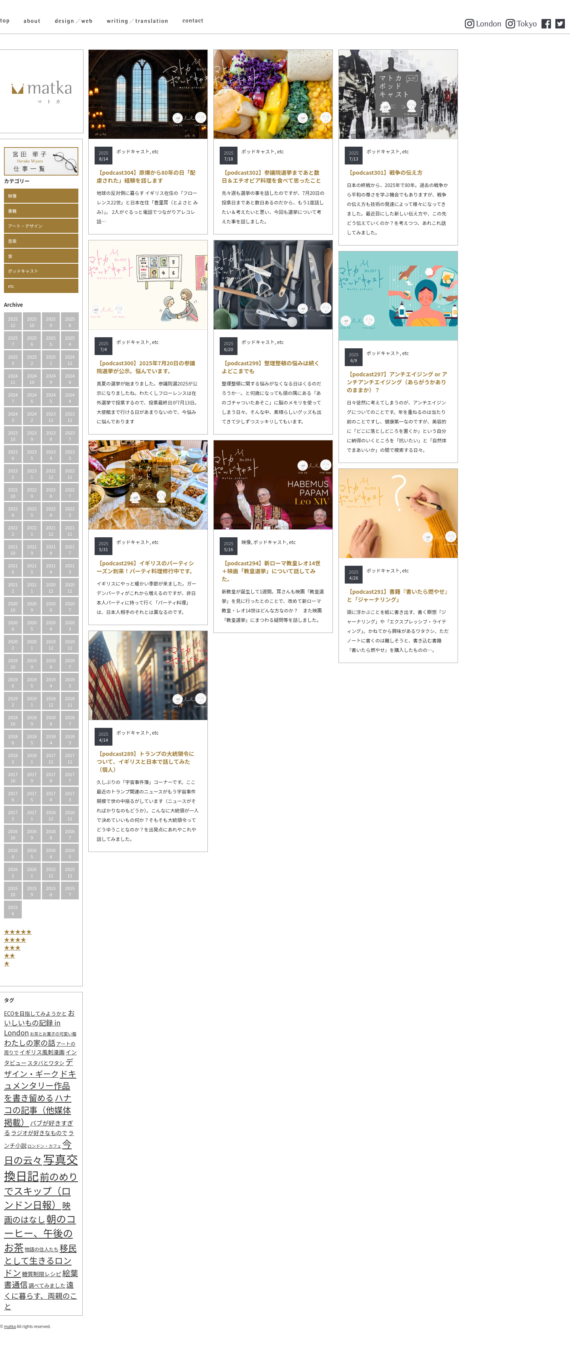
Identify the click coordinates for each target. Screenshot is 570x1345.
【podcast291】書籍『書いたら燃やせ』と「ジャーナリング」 (451, 595)
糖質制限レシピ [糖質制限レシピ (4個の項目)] (96, 1273)
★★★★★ (72, 931)
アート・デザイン (79, 226)
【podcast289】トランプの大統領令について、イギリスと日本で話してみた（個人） (200, 761)
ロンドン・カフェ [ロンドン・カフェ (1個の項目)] (98, 1146)
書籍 (66, 211)
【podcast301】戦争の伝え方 (439, 172)
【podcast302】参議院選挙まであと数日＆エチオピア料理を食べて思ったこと (325, 176)
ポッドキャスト (77, 271)
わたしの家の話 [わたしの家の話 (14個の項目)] (84, 1042)
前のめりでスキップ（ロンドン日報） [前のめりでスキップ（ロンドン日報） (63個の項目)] (95, 1190)
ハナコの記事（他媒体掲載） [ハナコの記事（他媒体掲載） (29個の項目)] (91, 1109)
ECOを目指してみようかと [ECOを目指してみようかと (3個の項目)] (89, 1013)
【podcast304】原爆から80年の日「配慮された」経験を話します (200, 176)
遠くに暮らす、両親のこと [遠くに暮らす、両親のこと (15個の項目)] (94, 1295)
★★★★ (69, 939)
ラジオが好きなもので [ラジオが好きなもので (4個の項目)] (93, 1132)
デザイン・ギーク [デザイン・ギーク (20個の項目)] (92, 1067)
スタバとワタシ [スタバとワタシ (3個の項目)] (100, 1063)
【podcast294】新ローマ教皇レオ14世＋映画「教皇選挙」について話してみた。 (325, 571)
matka (64, 1326)
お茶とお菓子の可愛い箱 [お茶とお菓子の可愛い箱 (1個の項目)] (107, 1034)
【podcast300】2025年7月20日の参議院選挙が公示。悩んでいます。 (200, 367)
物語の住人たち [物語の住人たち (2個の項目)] (96, 1249)
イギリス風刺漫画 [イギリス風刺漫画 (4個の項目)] (96, 1052)
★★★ (66, 947)
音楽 (66, 241)
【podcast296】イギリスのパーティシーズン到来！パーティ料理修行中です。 (200, 567)
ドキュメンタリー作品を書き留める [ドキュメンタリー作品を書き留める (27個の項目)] (94, 1085)
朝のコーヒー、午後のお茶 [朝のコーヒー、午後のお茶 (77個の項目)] (94, 1232)
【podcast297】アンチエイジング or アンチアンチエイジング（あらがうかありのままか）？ (451, 382)
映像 (66, 196)
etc (65, 286)
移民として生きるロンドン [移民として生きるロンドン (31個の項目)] (94, 1260)
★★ (63, 955)
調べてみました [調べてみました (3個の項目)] (101, 1285)
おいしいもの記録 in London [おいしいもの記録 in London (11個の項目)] (93, 1022)
